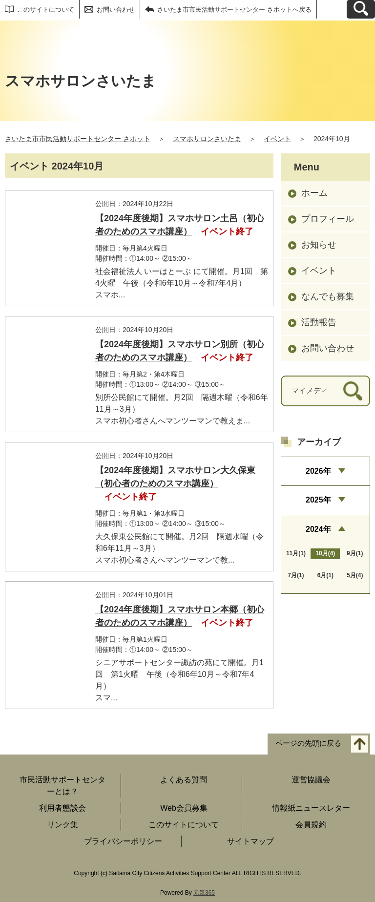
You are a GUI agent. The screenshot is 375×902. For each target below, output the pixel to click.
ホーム (314, 193)
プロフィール (327, 219)
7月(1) (296, 575)
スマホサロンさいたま (207, 139)
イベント (277, 139)
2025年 (318, 500)
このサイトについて (45, 9)
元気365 (204, 892)
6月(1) (325, 575)
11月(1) (296, 553)
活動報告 (318, 322)
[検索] (352, 391)
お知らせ (318, 245)
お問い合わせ (116, 9)
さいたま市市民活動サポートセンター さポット (77, 139)
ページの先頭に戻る (308, 743)
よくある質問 (183, 780)
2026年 (318, 471)
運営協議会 (311, 780)
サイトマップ (250, 841)
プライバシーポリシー (123, 841)
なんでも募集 (327, 296)
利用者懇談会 (62, 808)
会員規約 (311, 824)
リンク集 (62, 824)
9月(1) (355, 553)
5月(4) (355, 575)
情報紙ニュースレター (311, 808)
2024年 (318, 529)
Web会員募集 (184, 808)
